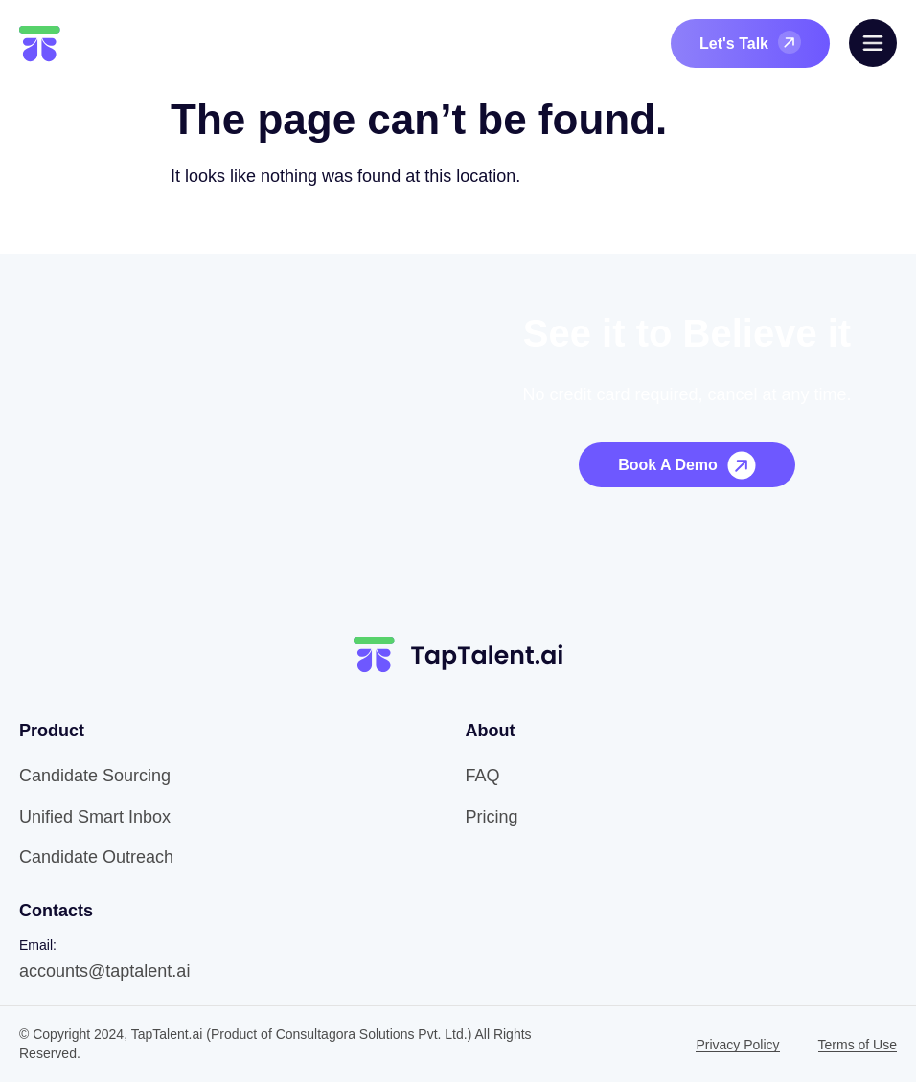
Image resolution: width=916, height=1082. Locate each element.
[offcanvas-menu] (873, 43)
